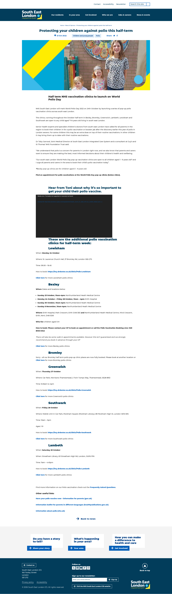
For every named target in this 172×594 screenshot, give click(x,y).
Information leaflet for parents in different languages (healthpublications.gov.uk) (72, 505)
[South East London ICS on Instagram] (88, 568)
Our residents (57, 15)
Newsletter (121, 4)
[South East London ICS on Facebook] (84, 568)
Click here (40, 278)
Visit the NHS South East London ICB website (93, 586)
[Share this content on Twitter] (114, 35)
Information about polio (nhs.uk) (50, 511)
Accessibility (108, 4)
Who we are (107, 15)
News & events (143, 15)
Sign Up (114, 580)
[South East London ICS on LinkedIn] (77, 568)
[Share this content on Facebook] (117, 35)
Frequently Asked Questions (103, 487)
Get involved (91, 15)
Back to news (88, 519)
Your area (78, 548)
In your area (74, 15)
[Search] (148, 4)
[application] (74, 216)
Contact (97, 4)
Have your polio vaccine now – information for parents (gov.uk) (64, 499)
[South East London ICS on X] (73, 568)
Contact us (31, 565)
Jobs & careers (124, 15)
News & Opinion (70, 25)
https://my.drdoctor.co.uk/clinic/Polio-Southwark (69, 433)
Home (61, 25)
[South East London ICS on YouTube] (81, 568)
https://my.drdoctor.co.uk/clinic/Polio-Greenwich (69, 390)
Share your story (41, 548)
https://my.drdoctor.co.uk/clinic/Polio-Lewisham (69, 272)
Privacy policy (28, 582)
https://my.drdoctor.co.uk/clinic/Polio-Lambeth (69, 469)
